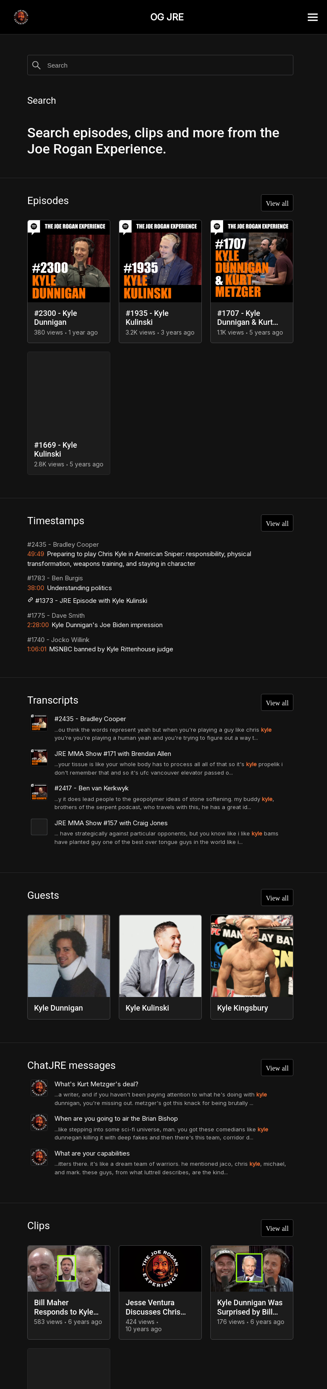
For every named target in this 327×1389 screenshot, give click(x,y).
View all (274, 204)
